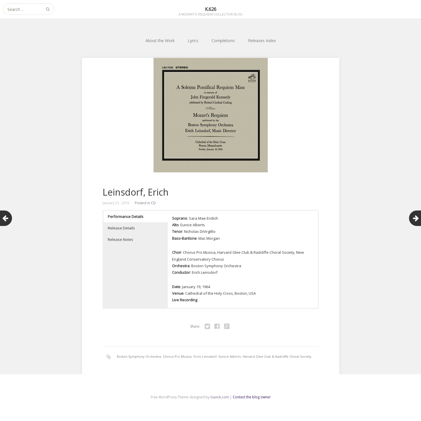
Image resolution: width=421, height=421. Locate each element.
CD (153, 202)
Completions (223, 40)
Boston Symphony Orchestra (139, 356)
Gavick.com (219, 397)
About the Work (160, 40)
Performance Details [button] (125, 216)
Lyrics (193, 40)
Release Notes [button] (120, 239)
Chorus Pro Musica (177, 356)
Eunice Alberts (230, 356)
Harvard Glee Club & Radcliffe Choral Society (277, 356)
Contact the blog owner (252, 397)
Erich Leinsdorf (205, 356)
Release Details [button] (121, 228)
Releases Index (262, 40)
